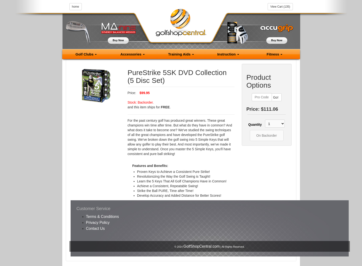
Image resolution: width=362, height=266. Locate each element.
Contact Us (95, 228)
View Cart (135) (280, 6)
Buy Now (118, 40)
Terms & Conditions (102, 217)
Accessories (133, 54)
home (75, 6)
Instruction (228, 54)
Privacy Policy (98, 223)
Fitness (275, 54)
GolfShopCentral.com (201, 246)
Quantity (254, 124)
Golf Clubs (86, 54)
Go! (276, 97)
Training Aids (181, 54)
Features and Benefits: (150, 166)
